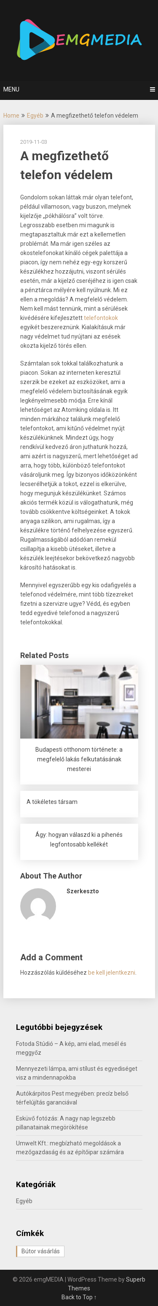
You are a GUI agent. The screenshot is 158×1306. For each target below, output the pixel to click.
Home (11, 115)
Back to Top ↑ (79, 1297)
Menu (11, 89)
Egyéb (35, 115)
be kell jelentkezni (111, 972)
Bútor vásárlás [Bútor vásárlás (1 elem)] (40, 1251)
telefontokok (101, 317)
